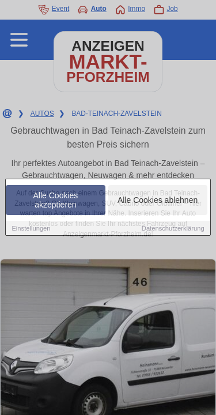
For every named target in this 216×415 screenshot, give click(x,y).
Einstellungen (31, 228)
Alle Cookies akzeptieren (55, 200)
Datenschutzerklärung (173, 228)
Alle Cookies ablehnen (158, 200)
